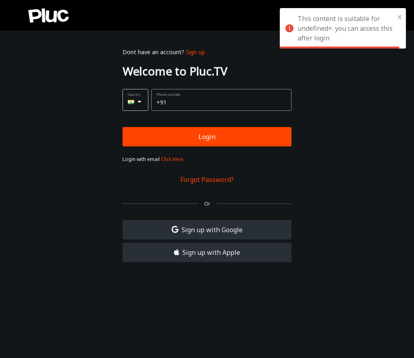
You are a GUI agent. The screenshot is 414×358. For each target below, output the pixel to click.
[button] (135, 99)
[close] (400, 16)
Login (207, 136)
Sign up (195, 52)
